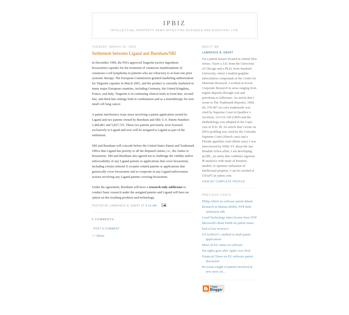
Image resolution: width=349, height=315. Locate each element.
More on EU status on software (222, 245)
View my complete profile (223, 181)
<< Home (98, 235)
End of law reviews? (215, 228)
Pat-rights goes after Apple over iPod (226, 250)
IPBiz (174, 23)
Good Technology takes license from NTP (229, 217)
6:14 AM (151, 205)
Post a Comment (107, 228)
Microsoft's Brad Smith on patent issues (228, 223)
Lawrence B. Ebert (217, 52)
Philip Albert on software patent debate (227, 201)
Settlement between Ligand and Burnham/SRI (134, 53)
